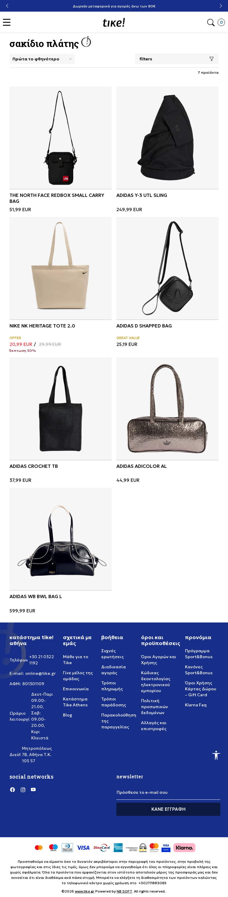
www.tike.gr (84, 891)
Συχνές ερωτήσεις (112, 653)
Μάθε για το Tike (75, 659)
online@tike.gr (40, 673)
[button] (8, 22)
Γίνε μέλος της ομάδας (78, 675)
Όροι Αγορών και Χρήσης (158, 659)
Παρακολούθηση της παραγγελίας (118, 721)
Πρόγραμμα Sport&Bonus (199, 653)
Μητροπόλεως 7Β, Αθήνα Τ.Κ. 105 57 (37, 754)
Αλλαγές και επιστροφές (154, 725)
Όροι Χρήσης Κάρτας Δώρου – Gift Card (200, 688)
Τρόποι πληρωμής (112, 685)
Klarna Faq (196, 705)
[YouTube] (33, 790)
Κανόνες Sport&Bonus (199, 669)
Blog (67, 715)
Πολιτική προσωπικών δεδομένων (154, 706)
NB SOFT (124, 891)
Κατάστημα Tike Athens (75, 702)
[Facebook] (12, 790)
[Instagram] (23, 790)
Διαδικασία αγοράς (113, 669)
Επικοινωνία (76, 688)
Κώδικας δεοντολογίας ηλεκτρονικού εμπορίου (155, 681)
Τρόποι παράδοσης (113, 702)
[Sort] (42, 59)
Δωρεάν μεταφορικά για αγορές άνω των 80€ (114, 6)
